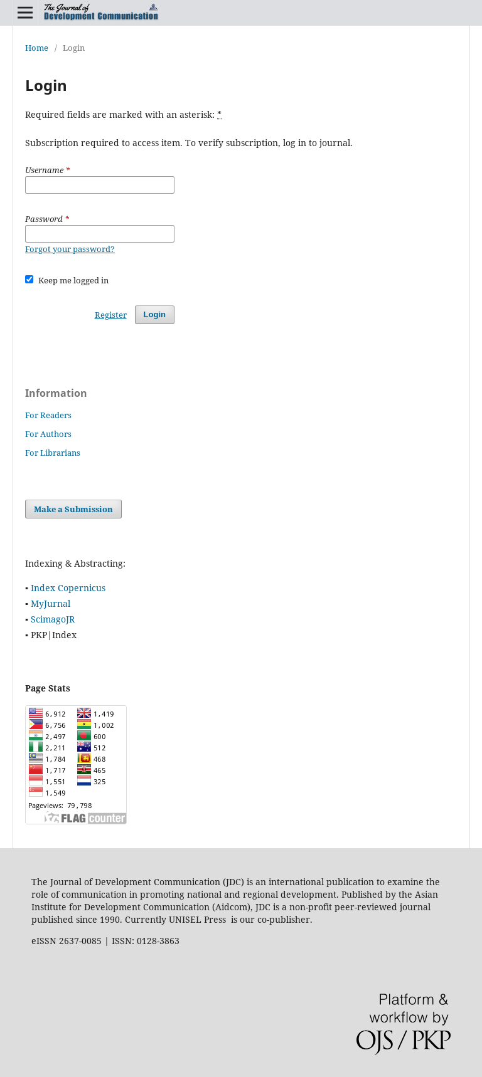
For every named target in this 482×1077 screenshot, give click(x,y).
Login (155, 314)
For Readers (48, 415)
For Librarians (52, 452)
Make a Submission (73, 509)
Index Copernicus (68, 588)
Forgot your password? (70, 249)
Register (111, 314)
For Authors (48, 433)
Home (36, 47)
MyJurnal (50, 603)
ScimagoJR (53, 619)
